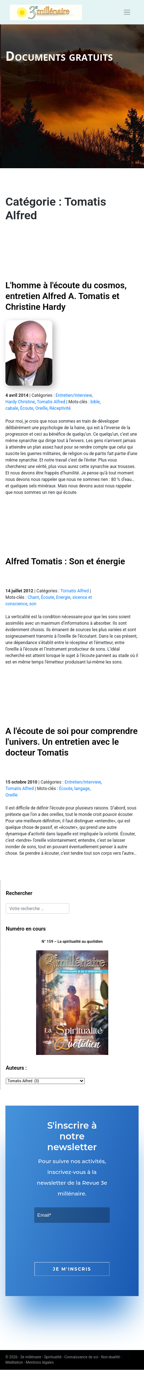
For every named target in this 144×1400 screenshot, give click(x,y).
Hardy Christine (20, 401)
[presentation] (89, 1243)
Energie (63, 597)
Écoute (27, 408)
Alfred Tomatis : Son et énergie (65, 561)
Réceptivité (60, 408)
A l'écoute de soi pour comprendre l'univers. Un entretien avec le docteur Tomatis (71, 742)
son (32, 603)
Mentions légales (40, 1362)
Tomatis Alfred (51, 401)
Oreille (41, 408)
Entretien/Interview (74, 395)
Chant (33, 597)
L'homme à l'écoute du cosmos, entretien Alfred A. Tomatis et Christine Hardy (66, 296)
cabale (11, 408)
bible (95, 401)
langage (82, 788)
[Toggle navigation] (127, 12)
